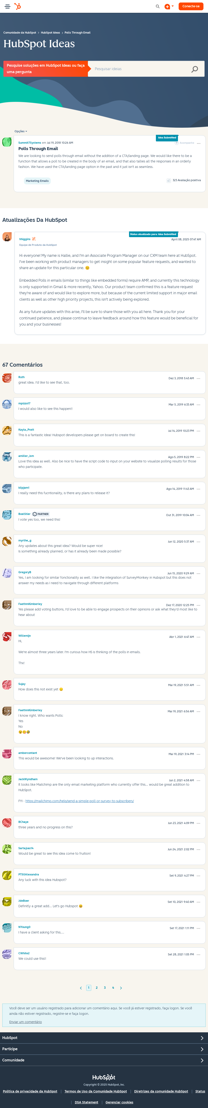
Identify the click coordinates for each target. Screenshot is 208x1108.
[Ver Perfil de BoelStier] (24, 513)
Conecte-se (191, 6)
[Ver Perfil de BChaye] (23, 821)
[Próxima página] (121, 987)
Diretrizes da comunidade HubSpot (161, 1091)
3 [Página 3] (105, 988)
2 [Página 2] (97, 988)
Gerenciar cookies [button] (119, 1102)
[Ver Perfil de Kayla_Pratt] (26, 429)
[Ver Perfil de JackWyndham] (28, 778)
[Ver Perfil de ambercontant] (27, 752)
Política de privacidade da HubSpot (30, 1091)
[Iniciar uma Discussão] (169, 6)
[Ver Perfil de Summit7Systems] (29, 143)
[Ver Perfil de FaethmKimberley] (30, 603)
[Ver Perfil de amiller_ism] (26, 455)
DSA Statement (86, 1102)
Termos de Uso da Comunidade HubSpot (96, 1091)
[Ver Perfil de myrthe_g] (24, 540)
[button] (198, 143)
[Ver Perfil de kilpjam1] (23, 487)
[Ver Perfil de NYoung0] (24, 926)
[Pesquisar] (146, 69)
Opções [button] (20, 131)
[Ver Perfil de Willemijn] (24, 635)
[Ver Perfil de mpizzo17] (24, 403)
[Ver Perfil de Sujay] (21, 683)
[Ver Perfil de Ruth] (21, 376)
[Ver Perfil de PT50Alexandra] (28, 874)
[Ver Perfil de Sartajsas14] (25, 847)
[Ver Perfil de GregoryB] (24, 571)
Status (200, 1091)
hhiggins (24, 239)
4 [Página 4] (113, 988)
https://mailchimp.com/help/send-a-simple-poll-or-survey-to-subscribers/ (79, 801)
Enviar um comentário (25, 1022)
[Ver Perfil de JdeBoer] (23, 900)
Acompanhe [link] (187, 142)
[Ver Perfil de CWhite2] (24, 952)
